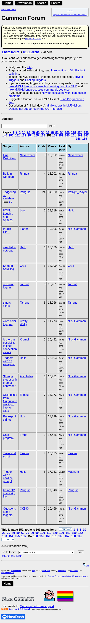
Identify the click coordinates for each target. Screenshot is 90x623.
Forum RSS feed (19, 609)
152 (17, 135)
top (86, 565)
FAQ (85, 14)
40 (37, 132)
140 (4, 135)
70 (52, 132)
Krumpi (24, 339)
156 (42, 135)
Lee (22, 210)
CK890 (24, 508)
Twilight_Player (77, 192)
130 (86, 132)
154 (30, 135)
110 (73, 132)
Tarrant (24, 284)
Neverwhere (27, 155)
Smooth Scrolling (8, 267)
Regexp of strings (9, 418)
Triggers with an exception (9, 361)
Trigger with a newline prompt (8, 476)
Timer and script (9, 455)
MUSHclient (31, 52)
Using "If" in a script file (9, 493)
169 (84, 138)
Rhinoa (24, 173)
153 (23, 135)
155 (36, 135)
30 (33, 132)
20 (28, 132)
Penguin (25, 192)
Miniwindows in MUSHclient (63, 105)
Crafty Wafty (24, 323)
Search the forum (12, 555)
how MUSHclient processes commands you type (39, 89)
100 (67, 132)
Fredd (23, 434)
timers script (7, 304)
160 (67, 135)
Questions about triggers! (9, 511)
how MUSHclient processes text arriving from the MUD (43, 86)
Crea (23, 265)
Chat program (8, 436)
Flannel (24, 228)
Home (7, 2)
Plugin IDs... (7, 230)
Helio (71, 210)
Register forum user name (64, 14)
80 (57, 132)
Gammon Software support (37, 606)
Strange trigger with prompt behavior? (10, 381)
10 (23, 132)
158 (54, 135)
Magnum (73, 471)
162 (80, 135)
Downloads (24, 2)
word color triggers (9, 323)
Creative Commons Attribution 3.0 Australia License (68, 576)
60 (47, 132)
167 (86, 135)
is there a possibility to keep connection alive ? (10, 346)
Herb (23, 247)
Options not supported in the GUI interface (35, 108)
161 (73, 135)
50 (42, 132)
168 (78, 138)
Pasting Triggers (35, 80)
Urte (22, 416)
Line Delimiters (9, 157)
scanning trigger (8, 286)
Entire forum (10, 52)
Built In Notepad (8, 175)
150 (11, 135)
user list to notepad (9, 249)
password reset (33, 38)
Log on (70, 10)
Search (41, 2)
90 (61, 132)
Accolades (26, 376)
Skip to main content (8, 10)
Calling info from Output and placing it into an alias (10, 402)
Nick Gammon (77, 228)
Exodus (24, 394)
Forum (55, 2)
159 (61, 135)
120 (80, 132)
